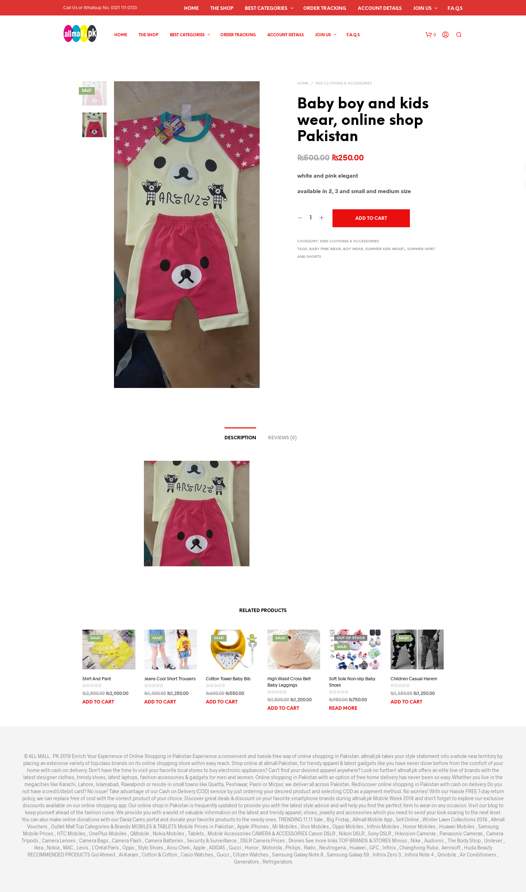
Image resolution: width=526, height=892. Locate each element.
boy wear (353, 249)
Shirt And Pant (96, 678)
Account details (380, 8)
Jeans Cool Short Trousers (170, 678)
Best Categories (266, 8)
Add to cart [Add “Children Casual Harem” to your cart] (406, 702)
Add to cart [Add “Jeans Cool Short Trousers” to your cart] (160, 702)
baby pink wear (325, 249)
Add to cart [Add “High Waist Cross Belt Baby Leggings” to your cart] (283, 708)
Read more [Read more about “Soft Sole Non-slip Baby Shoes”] (343, 708)
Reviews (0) (282, 438)
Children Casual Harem (414, 678)
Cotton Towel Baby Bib (228, 678)
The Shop (221, 8)
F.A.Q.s (455, 8)
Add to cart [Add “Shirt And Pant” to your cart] (98, 702)
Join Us (422, 8)
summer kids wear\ (385, 249)
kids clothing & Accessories (344, 83)
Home (191, 8)
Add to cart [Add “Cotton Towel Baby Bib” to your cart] (221, 702)
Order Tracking (324, 8)
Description (240, 438)
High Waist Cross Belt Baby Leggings (289, 682)
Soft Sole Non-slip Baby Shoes (352, 682)
